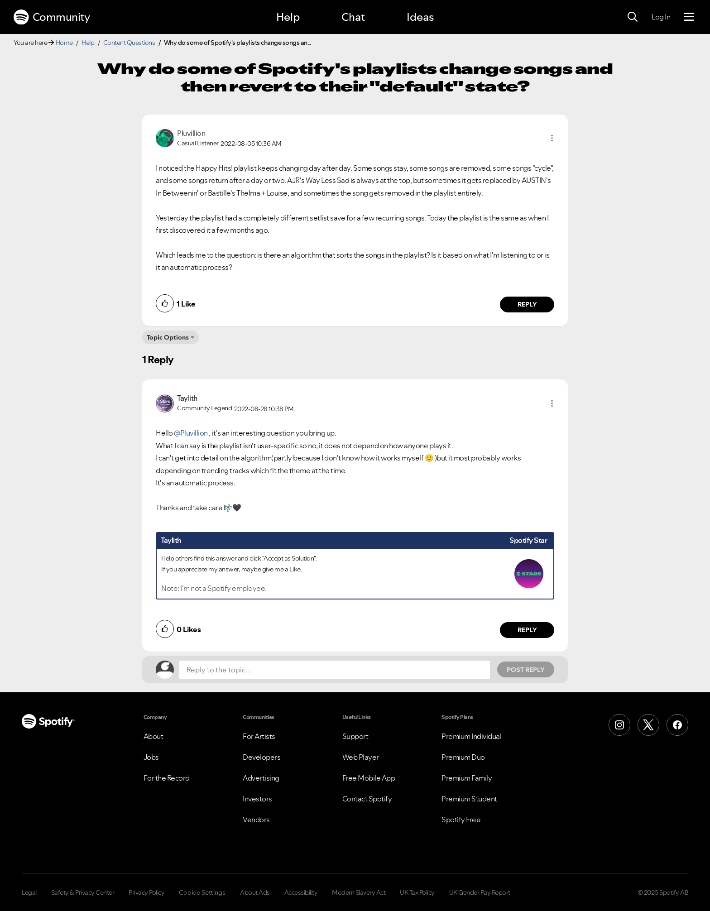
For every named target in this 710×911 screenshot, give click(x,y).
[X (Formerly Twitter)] (648, 725)
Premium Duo (463, 757)
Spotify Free (460, 820)
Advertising (261, 778)
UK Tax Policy (417, 892)
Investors (257, 799)
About (153, 736)
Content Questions (129, 42)
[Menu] (688, 17)
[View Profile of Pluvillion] (191, 133)
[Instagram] (619, 725)
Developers (261, 757)
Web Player (360, 757)
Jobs (151, 757)
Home (64, 42)
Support (355, 736)
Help (288, 17)
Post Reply (526, 669)
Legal (29, 892)
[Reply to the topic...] (334, 670)
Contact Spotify (367, 799)
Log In (661, 17)
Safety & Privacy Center (83, 892)
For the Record (167, 778)
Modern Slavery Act (358, 892)
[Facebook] (677, 725)
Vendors (256, 820)
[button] (552, 138)
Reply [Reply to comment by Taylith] (527, 629)
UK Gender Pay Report (479, 892)
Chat (353, 17)
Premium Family (466, 778)
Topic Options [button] (168, 337)
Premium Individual (471, 736)
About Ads (255, 892)
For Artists (259, 736)
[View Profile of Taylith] (187, 398)
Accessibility (301, 892)
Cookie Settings (202, 892)
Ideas (420, 17)
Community (52, 17)
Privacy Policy (146, 892)
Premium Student (469, 799)
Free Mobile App (368, 778)
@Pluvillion (191, 433)
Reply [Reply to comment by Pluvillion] (527, 304)
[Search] (632, 17)
